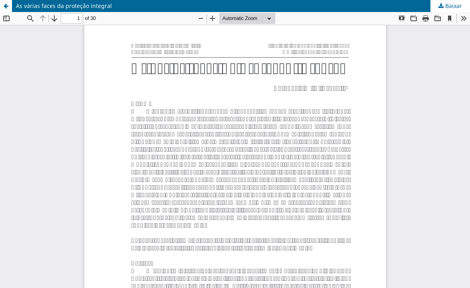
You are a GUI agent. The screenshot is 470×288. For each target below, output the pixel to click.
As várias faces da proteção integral (64, 6)
